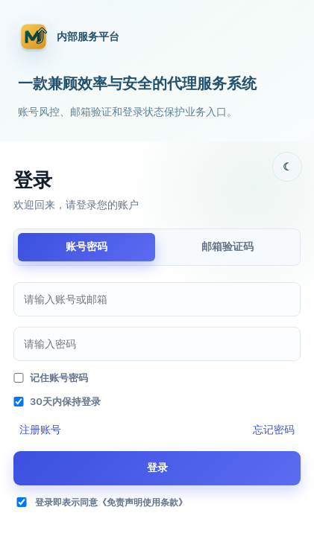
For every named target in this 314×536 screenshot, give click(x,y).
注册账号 (40, 429)
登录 (157, 467)
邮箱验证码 (227, 246)
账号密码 (86, 246)
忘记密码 (274, 429)
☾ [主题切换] (287, 166)
